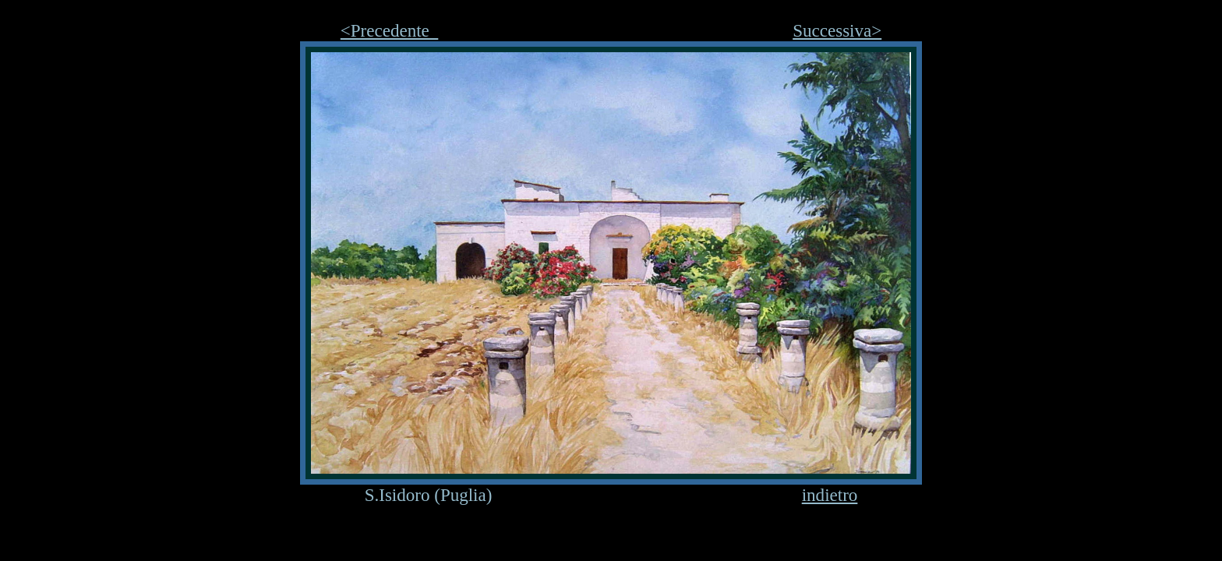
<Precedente (390, 30)
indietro (830, 495)
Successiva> (837, 30)
